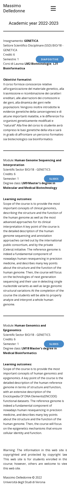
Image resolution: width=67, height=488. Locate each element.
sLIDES (54, 178)
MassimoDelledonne (14, 8)
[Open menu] (53, 8)
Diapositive (50, 59)
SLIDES (54, 344)
